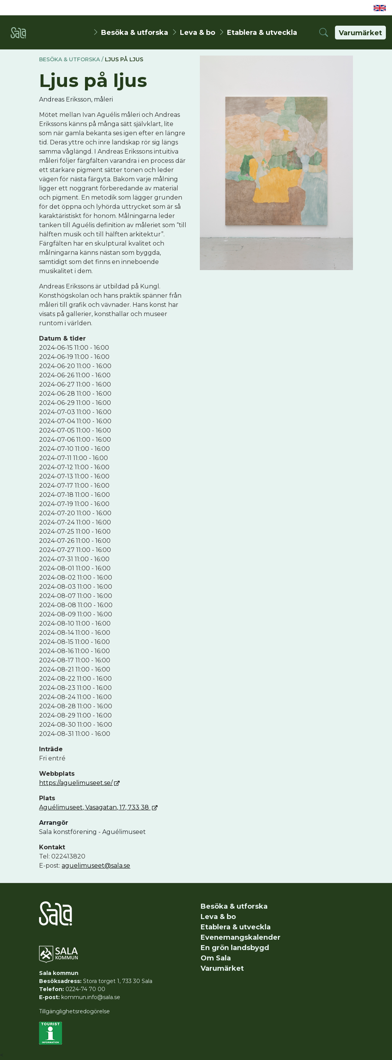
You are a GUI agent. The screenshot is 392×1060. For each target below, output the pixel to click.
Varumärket (360, 33)
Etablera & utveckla (262, 32)
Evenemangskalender (241, 937)
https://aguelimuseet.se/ (76, 782)
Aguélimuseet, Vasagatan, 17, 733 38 (94, 807)
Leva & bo (197, 32)
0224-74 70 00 (85, 989)
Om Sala (216, 958)
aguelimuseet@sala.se (96, 865)
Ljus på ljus (124, 59)
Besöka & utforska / (71, 59)
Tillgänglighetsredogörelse (74, 1011)
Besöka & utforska (134, 32)
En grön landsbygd (235, 948)
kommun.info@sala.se (90, 997)
